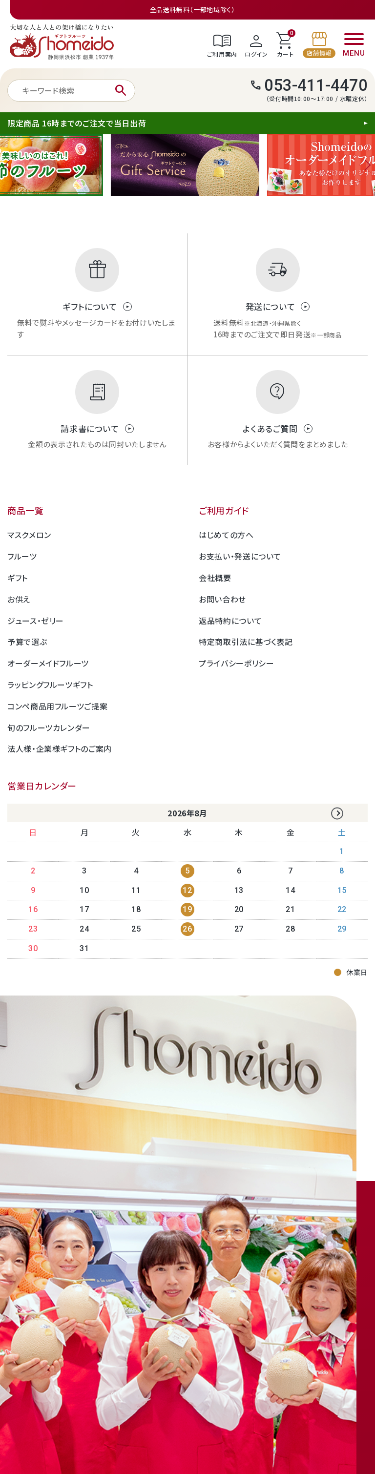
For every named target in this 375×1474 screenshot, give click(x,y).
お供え (18, 599)
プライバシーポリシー (236, 663)
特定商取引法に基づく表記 (246, 641)
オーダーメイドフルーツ (48, 663)
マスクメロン (29, 534)
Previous (10, 165)
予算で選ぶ (27, 641)
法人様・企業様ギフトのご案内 (59, 748)
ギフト (17, 577)
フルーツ (22, 556)
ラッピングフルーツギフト (50, 684)
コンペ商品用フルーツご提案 (57, 706)
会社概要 (215, 577)
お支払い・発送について (240, 556)
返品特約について (230, 620)
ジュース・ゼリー (35, 620)
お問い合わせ (222, 599)
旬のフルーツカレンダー (48, 727)
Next (365, 165)
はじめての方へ (226, 534)
